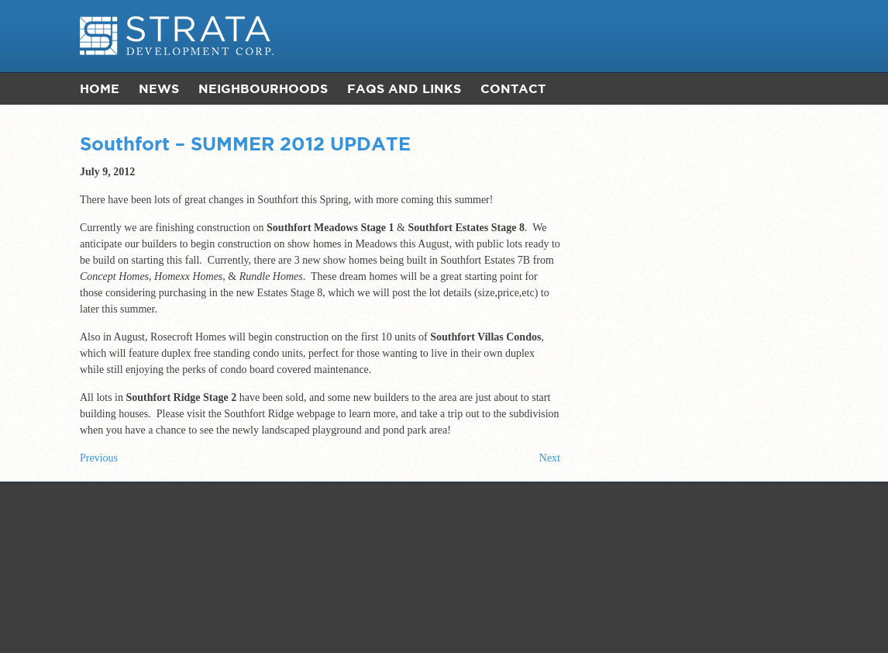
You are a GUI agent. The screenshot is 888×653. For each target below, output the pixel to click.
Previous (99, 458)
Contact (513, 88)
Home (99, 88)
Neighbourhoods (263, 88)
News (159, 88)
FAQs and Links (404, 88)
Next (549, 458)
